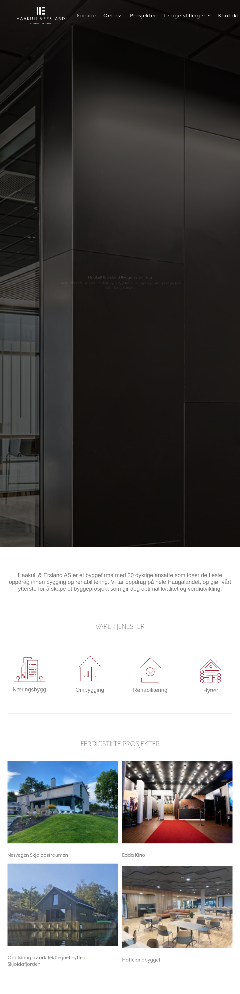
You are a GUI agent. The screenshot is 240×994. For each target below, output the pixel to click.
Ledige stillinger (199, 19)
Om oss (125, 19)
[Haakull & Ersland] (42, 19)
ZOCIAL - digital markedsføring (88, 966)
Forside (98, 19)
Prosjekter (155, 19)
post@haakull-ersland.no (114, 889)
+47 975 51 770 (106, 883)
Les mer (18, 757)
